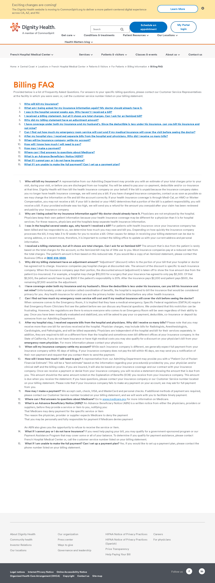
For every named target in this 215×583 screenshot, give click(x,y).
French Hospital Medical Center (70, 66)
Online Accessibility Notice (72, 572)
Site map (97, 576)
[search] (123, 29)
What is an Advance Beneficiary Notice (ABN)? (53, 206)
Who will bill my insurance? (41, 153)
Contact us (83, 576)
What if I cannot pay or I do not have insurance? (54, 210)
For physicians (162, 539)
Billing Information (138, 66)
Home (14, 66)
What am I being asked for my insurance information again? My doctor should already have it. (83, 157)
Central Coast (28, 66)
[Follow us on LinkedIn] (202, 571)
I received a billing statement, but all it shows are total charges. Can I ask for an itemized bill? (83, 165)
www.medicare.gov (114, 448)
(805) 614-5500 (56, 307)
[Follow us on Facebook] (183, 571)
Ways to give (65, 545)
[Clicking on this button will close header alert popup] (202, 8)
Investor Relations (21, 545)
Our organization (68, 534)
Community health (21, 539)
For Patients (118, 66)
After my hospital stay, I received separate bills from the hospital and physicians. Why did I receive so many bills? (96, 186)
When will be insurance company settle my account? (57, 190)
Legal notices (17, 572)
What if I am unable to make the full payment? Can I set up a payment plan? (72, 214)
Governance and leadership (74, 550)
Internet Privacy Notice (40, 572)
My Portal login (183, 27)
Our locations (18, 550)
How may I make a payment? (42, 198)
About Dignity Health (22, 534)
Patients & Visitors (99, 66)
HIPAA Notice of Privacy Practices (126, 534)
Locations (44, 66)
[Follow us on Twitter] (192, 569)
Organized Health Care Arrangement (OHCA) (35, 576)
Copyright (68, 576)
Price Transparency (117, 549)
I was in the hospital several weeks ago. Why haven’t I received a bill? (68, 161)
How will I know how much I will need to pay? (52, 194)
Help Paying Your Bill (118, 554)
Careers (158, 534)
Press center (65, 539)
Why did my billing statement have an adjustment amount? (61, 169)
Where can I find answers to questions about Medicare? (59, 202)
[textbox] (110, 29)
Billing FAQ (156, 66)
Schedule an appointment (148, 27)
